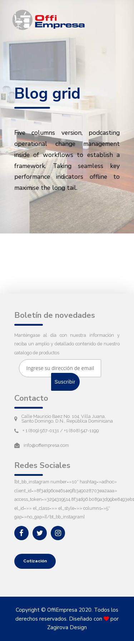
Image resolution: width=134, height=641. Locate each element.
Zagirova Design (67, 627)
